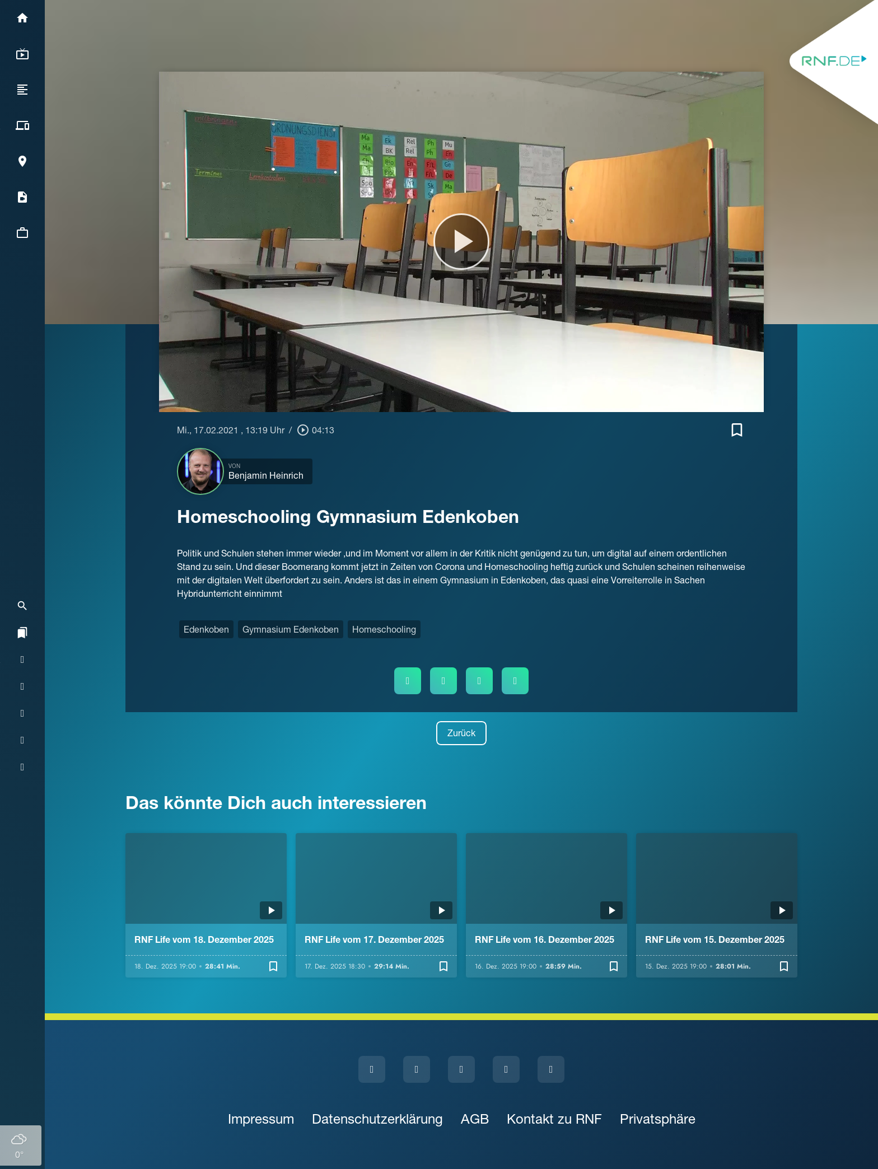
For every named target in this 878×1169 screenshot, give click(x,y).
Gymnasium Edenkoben (290, 629)
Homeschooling (384, 629)
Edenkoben (206, 629)
